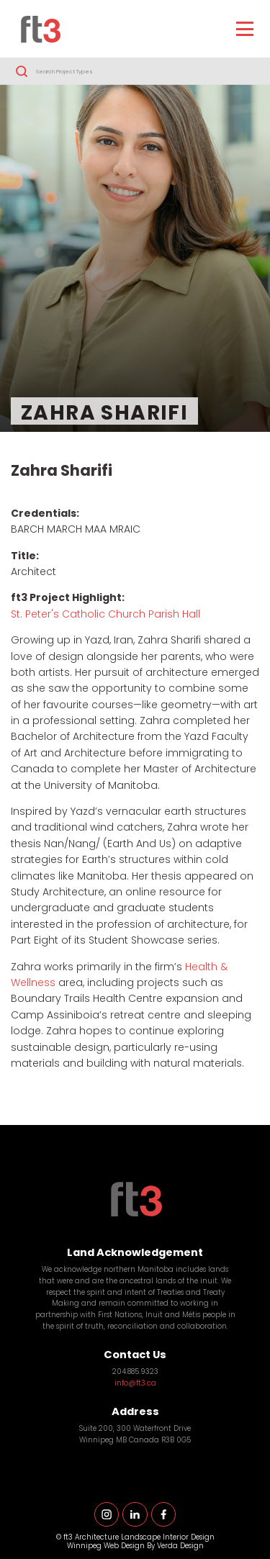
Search (21, 71)
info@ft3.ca (135, 1383)
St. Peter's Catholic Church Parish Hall (105, 615)
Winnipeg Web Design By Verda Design (135, 1546)
